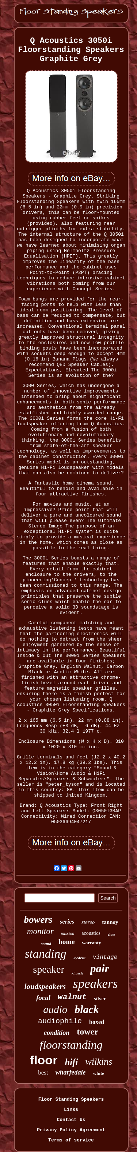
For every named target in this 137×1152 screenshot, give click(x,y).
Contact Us (71, 1120)
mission (68, 933)
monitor (40, 931)
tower (87, 1031)
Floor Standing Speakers (71, 1099)
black (87, 1009)
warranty (91, 942)
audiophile (60, 1021)
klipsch (77, 973)
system (79, 957)
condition (56, 1032)
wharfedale (71, 1072)
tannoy (110, 922)
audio (55, 1009)
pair (99, 968)
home (66, 941)
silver (100, 998)
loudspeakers (45, 986)
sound (46, 943)
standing (45, 953)
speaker (48, 969)
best (43, 1072)
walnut (72, 997)
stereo (88, 922)
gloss (111, 934)
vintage (105, 957)
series (67, 921)
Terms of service (71, 1140)
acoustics (90, 933)
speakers (95, 984)
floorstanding (70, 1044)
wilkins (99, 1061)
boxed (96, 1022)
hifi (71, 1062)
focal (43, 997)
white (98, 1073)
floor (44, 1060)
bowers (38, 919)
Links (71, 1109)
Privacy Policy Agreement (71, 1130)
